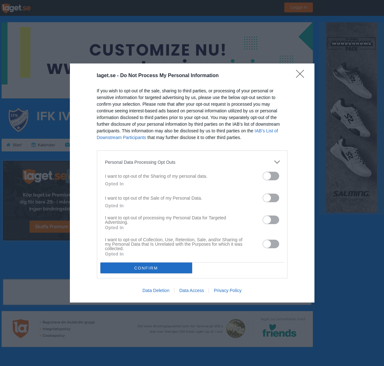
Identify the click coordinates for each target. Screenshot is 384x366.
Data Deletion (156, 290)
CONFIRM (146, 268)
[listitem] (192, 162)
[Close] (302, 76)
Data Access (191, 290)
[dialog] (192, 183)
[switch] (271, 176)
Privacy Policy (227, 290)
